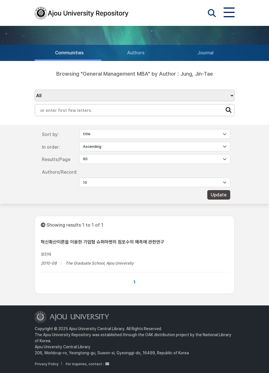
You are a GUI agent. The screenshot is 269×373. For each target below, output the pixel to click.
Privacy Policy (47, 364)
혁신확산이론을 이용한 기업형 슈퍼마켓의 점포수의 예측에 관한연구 (102, 242)
